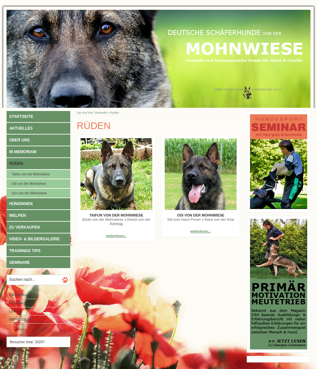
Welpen (17, 215)
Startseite (21, 116)
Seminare (19, 262)
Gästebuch (20, 295)
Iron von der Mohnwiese (29, 193)
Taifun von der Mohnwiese (31, 174)
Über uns (19, 140)
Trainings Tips (25, 251)
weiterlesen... (116, 236)
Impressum (20, 319)
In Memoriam (22, 152)
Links (14, 311)
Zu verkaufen (24, 227)
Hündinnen (21, 203)
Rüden (16, 163)
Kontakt (17, 303)
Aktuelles (21, 128)
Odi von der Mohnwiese (29, 183)
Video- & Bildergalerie (34, 239)
